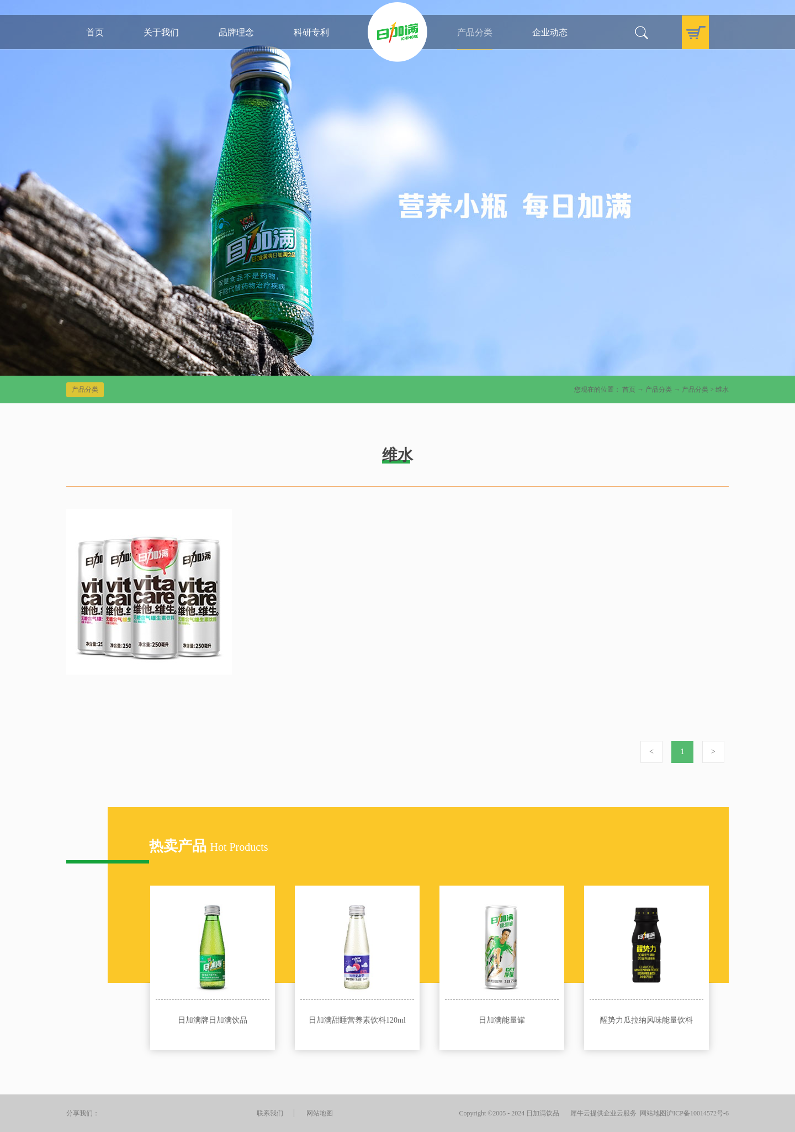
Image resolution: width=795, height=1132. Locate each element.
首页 (95, 32)
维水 (722, 389)
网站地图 (651, 1113)
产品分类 (658, 389)
